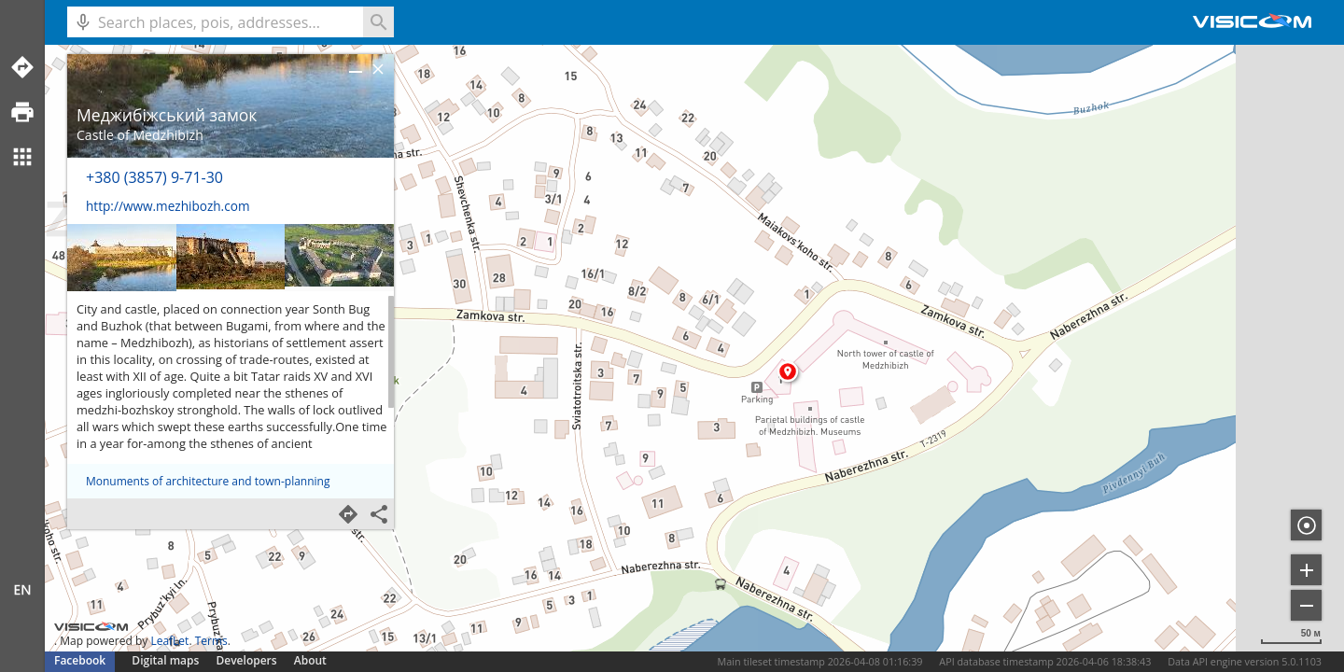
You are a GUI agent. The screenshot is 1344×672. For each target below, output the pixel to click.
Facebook (79, 660)
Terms (211, 641)
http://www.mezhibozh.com (167, 206)
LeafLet (169, 641)
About (310, 660)
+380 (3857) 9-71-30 (154, 177)
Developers (247, 660)
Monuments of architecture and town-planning (207, 481)
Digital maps (167, 660)
